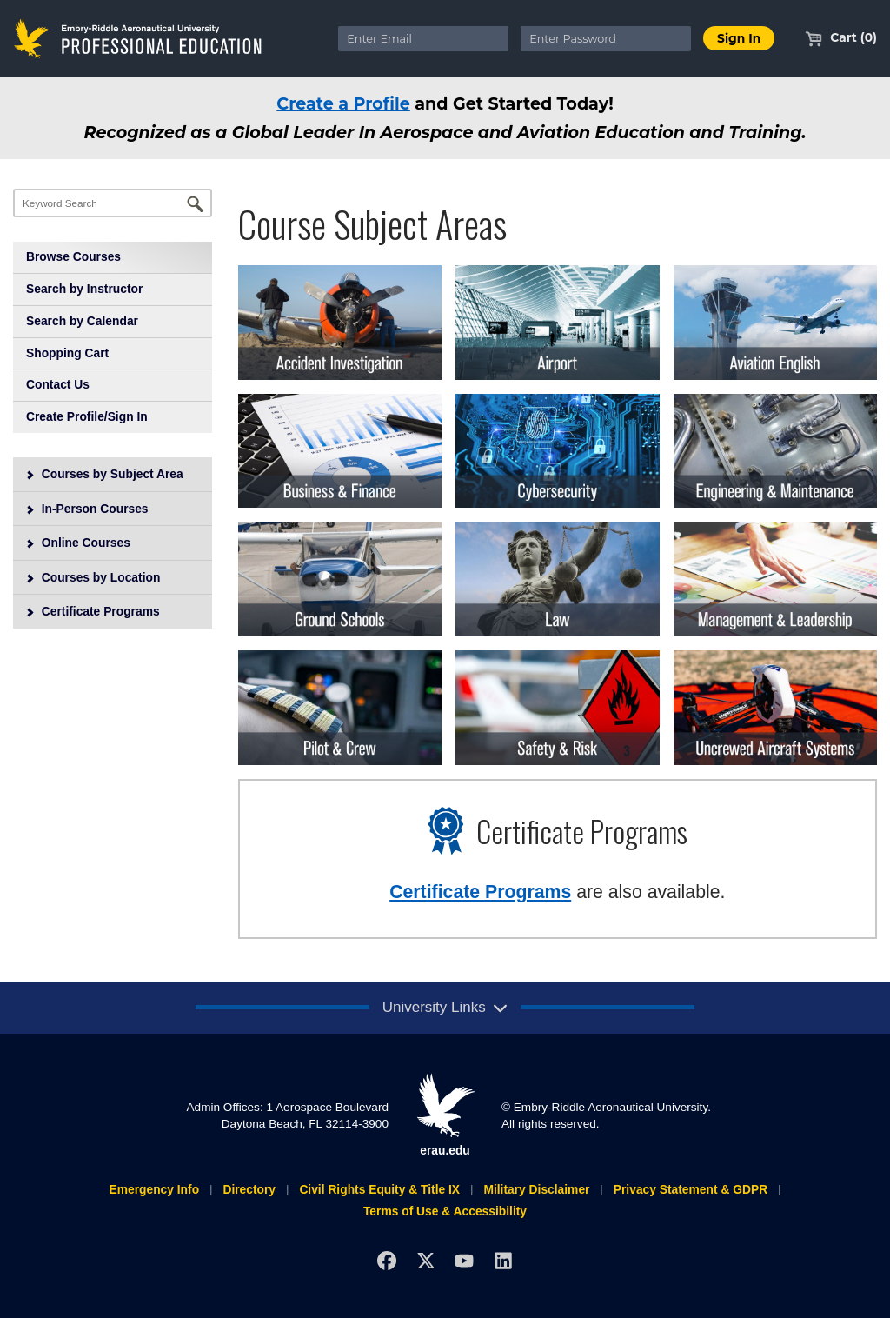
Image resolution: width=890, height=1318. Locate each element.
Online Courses (77, 542)
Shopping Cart (67, 353)
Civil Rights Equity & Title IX (379, 1189)
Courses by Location (93, 577)
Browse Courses (73, 256)
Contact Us (58, 384)
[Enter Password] (606, 38)
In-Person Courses (87, 509)
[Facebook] (386, 1260)
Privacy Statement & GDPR (690, 1189)
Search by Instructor (84, 289)
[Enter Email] (423, 38)
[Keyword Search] (112, 203)
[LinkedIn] (503, 1260)
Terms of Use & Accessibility (445, 1211)
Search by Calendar (82, 321)
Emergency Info (154, 1189)
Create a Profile (343, 103)
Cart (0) (841, 37)
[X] (425, 1260)
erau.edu (445, 1114)
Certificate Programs (92, 611)
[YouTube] (464, 1260)
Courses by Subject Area (104, 474)
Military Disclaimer (536, 1189)
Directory (249, 1189)
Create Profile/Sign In (87, 416)
